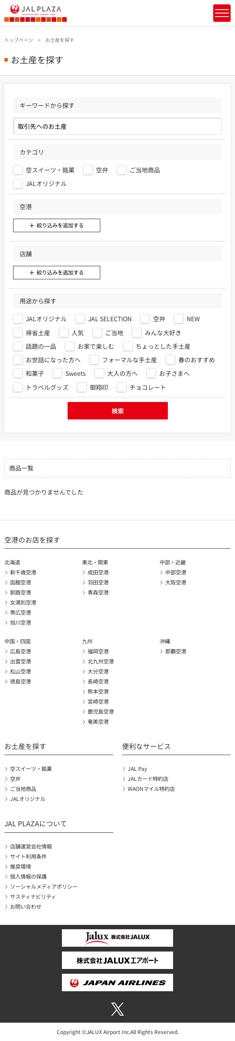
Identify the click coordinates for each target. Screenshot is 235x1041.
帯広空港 (20, 612)
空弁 (15, 779)
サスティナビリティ (33, 896)
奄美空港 (98, 721)
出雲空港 (20, 661)
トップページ (18, 39)
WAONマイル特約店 (151, 789)
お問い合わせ (25, 906)
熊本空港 (98, 691)
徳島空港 (20, 681)
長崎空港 (98, 681)
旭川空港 (20, 622)
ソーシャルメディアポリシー (44, 886)
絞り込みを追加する (60, 225)
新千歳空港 (23, 572)
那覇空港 (175, 651)
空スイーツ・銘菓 (31, 769)
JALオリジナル (27, 799)
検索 (118, 410)
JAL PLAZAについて (35, 823)
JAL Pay (137, 769)
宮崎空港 (98, 701)
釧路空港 (20, 592)
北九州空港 (101, 661)
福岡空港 (98, 651)
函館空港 (20, 582)
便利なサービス (146, 746)
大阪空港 (175, 582)
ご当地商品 (23, 789)
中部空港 (175, 572)
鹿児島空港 (101, 711)
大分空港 (98, 671)
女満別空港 (23, 602)
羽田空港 (98, 582)
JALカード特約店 (148, 779)
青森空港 (98, 592)
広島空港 (20, 651)
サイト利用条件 (28, 856)
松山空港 (20, 671)
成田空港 (98, 572)
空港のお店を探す (32, 540)
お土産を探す (25, 746)
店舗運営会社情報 (31, 846)
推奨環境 (20, 866)
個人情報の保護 (28, 876)
